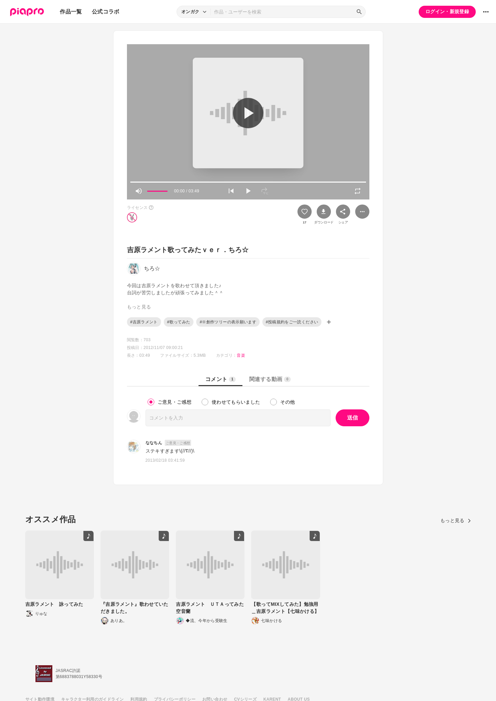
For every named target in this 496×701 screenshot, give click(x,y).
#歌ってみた (178, 322)
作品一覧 (71, 12)
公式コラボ (106, 12)
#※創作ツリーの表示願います (228, 322)
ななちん (154, 442)
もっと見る (455, 520)
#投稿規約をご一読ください (292, 322)
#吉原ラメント (144, 322)
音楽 (241, 355)
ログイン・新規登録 (447, 11)
